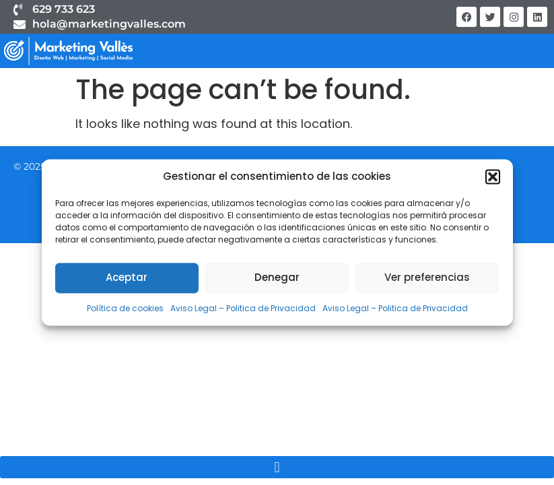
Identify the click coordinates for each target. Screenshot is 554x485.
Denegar (277, 278)
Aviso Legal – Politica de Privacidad (243, 308)
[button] (492, 176)
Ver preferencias (427, 278)
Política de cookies (125, 308)
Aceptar (126, 278)
